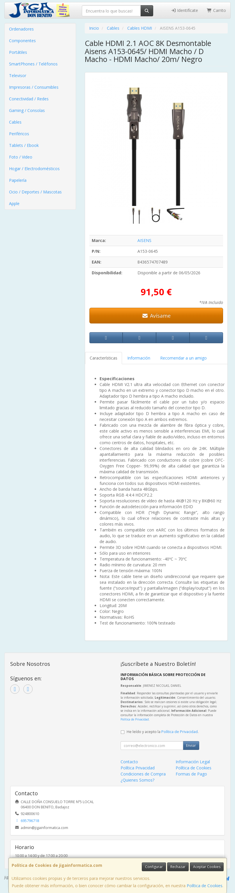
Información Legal (193, 761)
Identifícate (184, 10)
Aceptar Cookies (206, 866)
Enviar (191, 745)
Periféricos (19, 133)
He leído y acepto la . (163, 731)
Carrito (216, 10)
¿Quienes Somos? (137, 780)
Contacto (129, 761)
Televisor (17, 75)
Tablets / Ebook (24, 145)
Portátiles (18, 52)
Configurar (154, 866)
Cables (15, 122)
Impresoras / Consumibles (34, 87)
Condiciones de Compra (143, 774)
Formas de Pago (191, 774)
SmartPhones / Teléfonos (33, 64)
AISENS (144, 240)
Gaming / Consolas (27, 110)
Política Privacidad (138, 768)
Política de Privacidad (135, 719)
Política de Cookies (204, 885)
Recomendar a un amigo (183, 358)
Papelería (17, 180)
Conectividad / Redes (29, 99)
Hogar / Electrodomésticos (34, 168)
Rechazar (177, 866)
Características (103, 358)
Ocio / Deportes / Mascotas (35, 192)
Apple (14, 203)
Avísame (156, 315)
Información (138, 358)
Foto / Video (20, 157)
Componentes (22, 40)
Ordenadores (21, 29)
